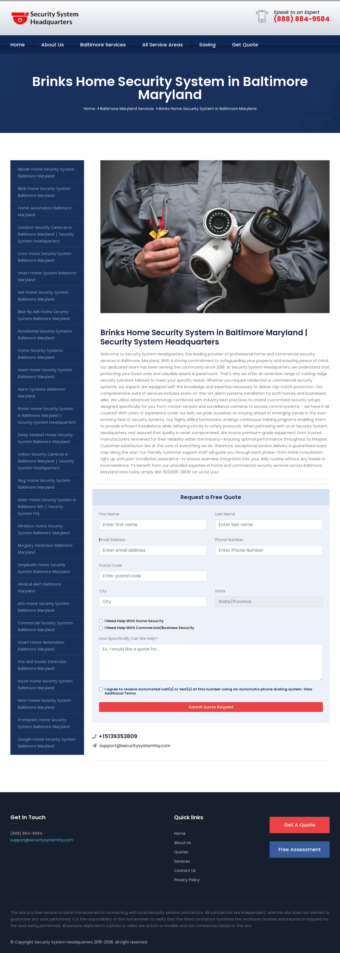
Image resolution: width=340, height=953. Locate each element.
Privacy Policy (187, 880)
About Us (52, 44)
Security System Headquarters (64, 942)
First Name (109, 514)
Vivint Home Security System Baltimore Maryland (45, 373)
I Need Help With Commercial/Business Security (149, 628)
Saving (207, 44)
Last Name (225, 514)
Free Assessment (300, 849)
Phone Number (229, 539)
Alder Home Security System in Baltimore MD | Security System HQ (47, 506)
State (220, 591)
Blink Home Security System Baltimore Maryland (44, 192)
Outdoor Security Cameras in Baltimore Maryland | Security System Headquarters (46, 234)
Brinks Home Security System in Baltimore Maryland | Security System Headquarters (47, 415)
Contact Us (185, 870)
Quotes (181, 852)
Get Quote (245, 44)
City (103, 591)
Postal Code (110, 565)
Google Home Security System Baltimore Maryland (47, 742)
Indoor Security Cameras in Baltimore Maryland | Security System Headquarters (46, 460)
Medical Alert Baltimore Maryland (39, 587)
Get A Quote (299, 824)
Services (182, 861)
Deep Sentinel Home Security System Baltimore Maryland (45, 438)
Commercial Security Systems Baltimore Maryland (45, 626)
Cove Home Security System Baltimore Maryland (44, 257)
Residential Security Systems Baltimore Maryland (45, 334)
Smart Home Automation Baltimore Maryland (41, 645)
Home (17, 44)
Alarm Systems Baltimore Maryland (41, 392)
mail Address (112, 539)
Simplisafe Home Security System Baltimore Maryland (44, 568)
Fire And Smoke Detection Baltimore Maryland (42, 665)
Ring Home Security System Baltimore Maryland (44, 483)
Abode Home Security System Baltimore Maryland (46, 172)
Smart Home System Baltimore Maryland (47, 276)
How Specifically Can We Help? (128, 638)
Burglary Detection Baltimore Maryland (45, 548)
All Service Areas (162, 44)
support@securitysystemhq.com (135, 746)
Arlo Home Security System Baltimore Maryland (43, 607)
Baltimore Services (103, 44)
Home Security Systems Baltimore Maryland (40, 354)
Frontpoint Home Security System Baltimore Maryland (44, 723)
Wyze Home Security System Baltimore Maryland (45, 684)
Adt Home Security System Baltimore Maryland (43, 295)
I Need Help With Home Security (134, 621)
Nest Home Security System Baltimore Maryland (44, 703)
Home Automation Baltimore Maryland (44, 211)
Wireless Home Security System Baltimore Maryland (44, 529)
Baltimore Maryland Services (127, 108)
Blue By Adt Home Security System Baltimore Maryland (44, 315)
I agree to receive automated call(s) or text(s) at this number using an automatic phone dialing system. (208, 691)
